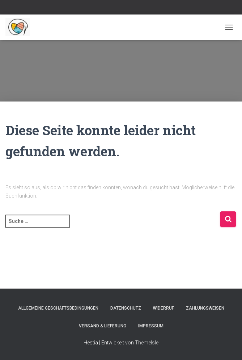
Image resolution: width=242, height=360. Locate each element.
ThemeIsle (146, 342)
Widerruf (163, 308)
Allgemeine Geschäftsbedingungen (58, 308)
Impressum (151, 325)
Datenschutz (125, 308)
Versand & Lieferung (102, 325)
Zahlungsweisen (205, 308)
